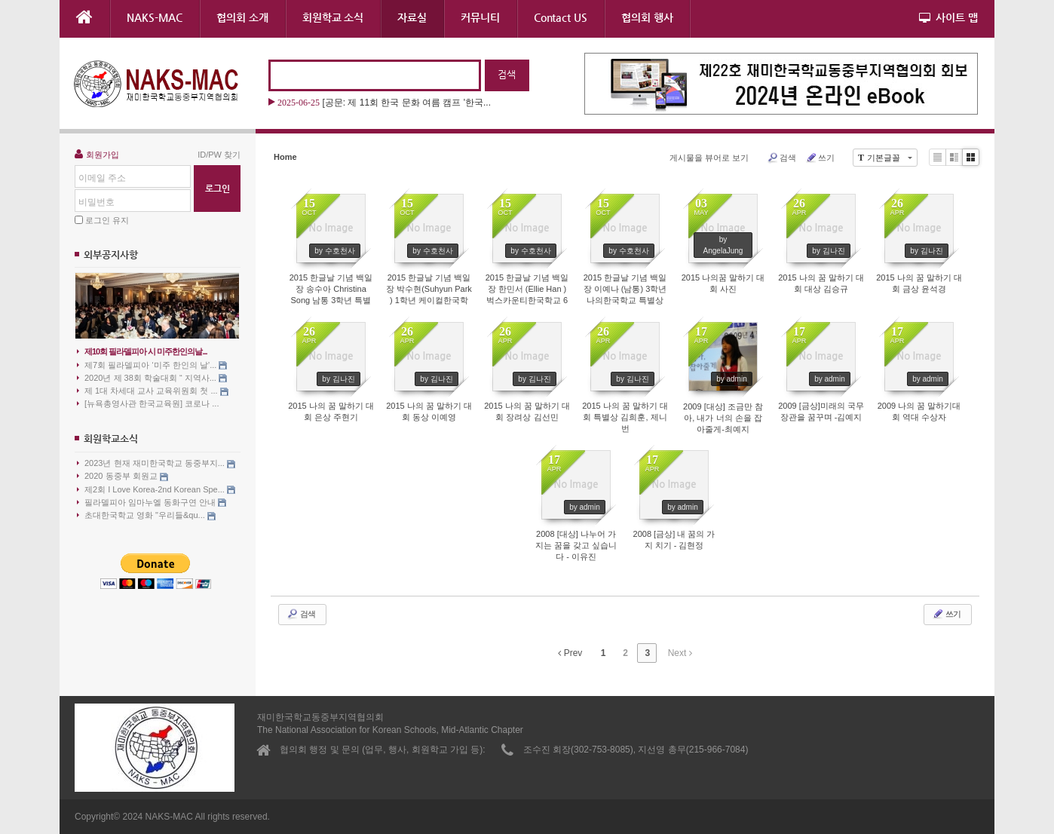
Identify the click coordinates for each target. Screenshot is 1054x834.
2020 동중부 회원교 (122, 476)
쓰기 (820, 158)
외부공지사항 (111, 254)
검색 (781, 158)
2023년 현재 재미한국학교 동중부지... (156, 463)
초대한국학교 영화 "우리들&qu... (146, 515)
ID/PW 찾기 (219, 154)
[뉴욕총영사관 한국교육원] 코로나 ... (148, 403)
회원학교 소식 (332, 17)
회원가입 (97, 154)
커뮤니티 (480, 17)
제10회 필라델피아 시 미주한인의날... (142, 351)
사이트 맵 (948, 17)
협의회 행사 (647, 17)
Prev (570, 653)
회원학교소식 (111, 438)
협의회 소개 (242, 17)
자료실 (412, 17)
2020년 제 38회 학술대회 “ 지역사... (152, 378)
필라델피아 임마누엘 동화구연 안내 (151, 502)
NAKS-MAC (154, 17)
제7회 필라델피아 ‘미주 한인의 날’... (152, 365)
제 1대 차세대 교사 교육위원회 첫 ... (152, 391)
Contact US (560, 17)
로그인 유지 (107, 220)
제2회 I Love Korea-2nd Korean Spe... (156, 490)
